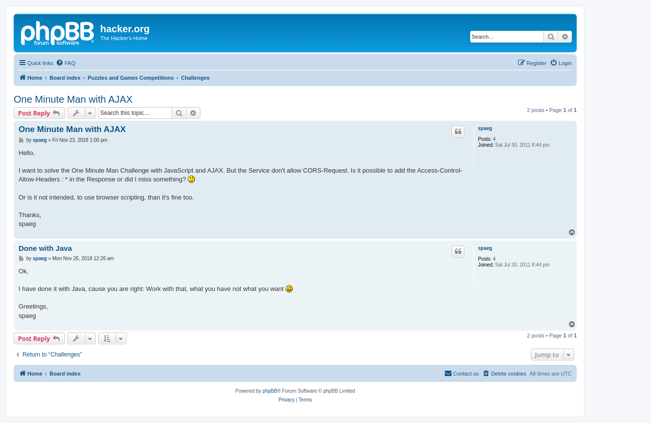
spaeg (485, 128)
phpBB (269, 391)
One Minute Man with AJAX (73, 99)
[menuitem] (65, 63)
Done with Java (45, 248)
